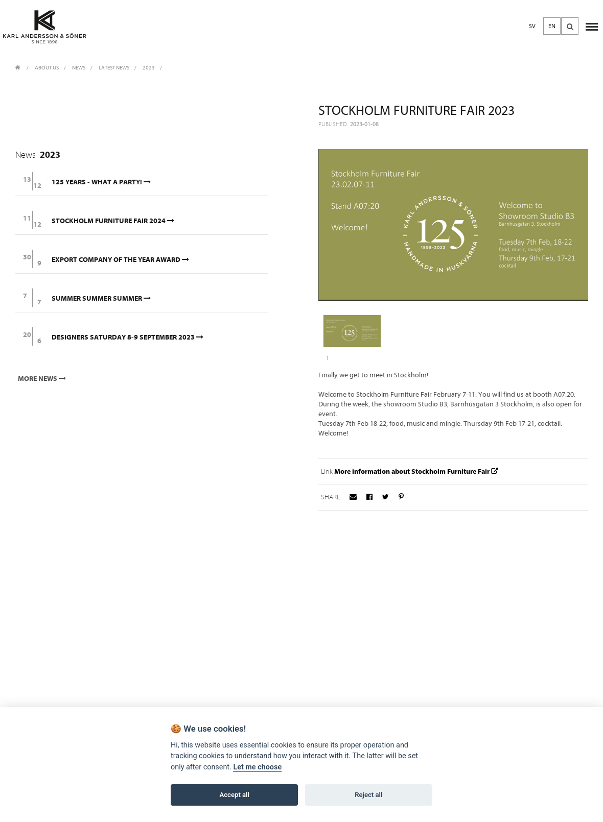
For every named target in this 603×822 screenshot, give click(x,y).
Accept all (234, 795)
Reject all (368, 795)
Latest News (114, 67)
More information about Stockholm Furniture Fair (417, 471)
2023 (149, 67)
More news (43, 378)
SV (532, 26)
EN (551, 26)
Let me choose (257, 767)
